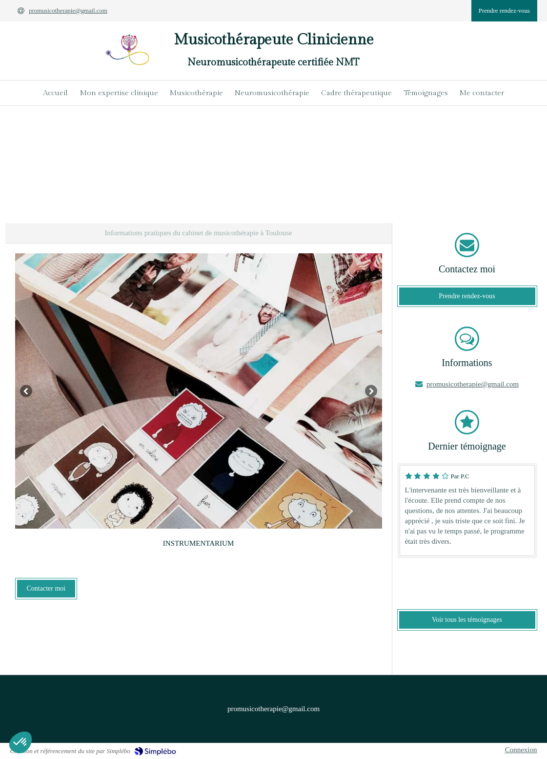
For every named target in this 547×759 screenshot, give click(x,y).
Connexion (521, 750)
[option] (198, 391)
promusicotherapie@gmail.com (472, 384)
